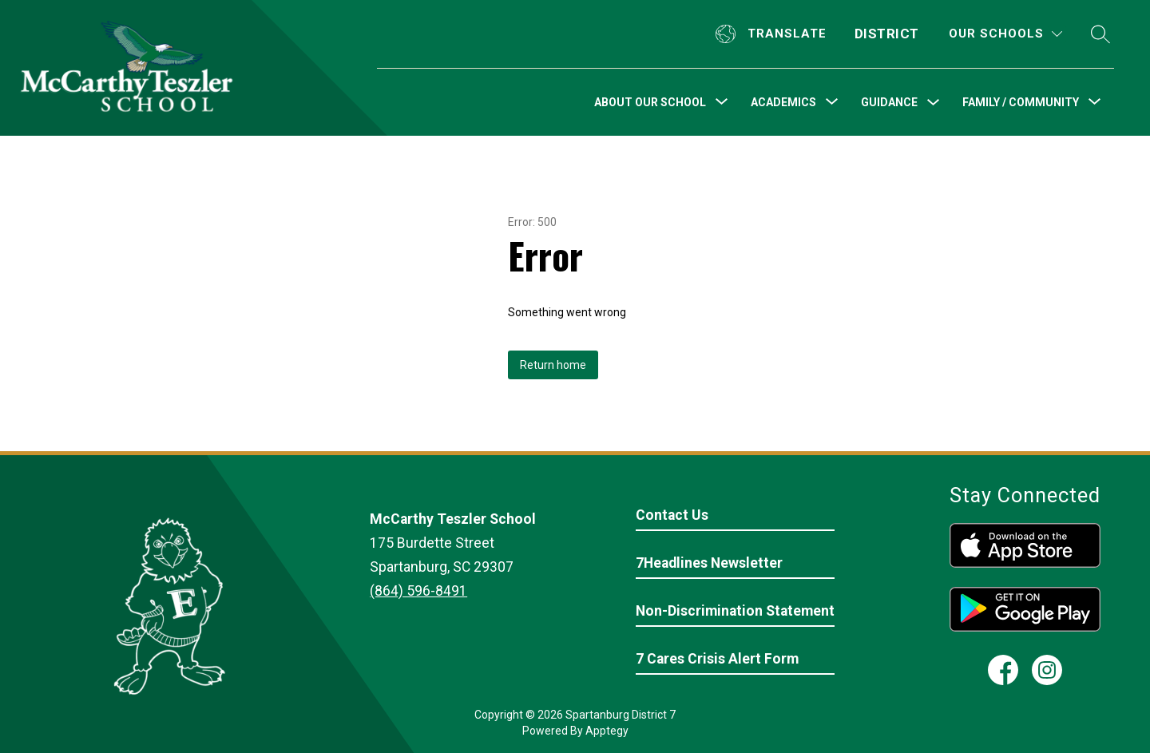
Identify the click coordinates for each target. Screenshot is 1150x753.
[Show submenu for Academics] (783, 102)
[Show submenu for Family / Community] (1020, 102)
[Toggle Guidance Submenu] (933, 102)
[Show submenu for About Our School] (650, 102)
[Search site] (1100, 34)
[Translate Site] (773, 34)
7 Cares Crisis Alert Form (717, 659)
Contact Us (672, 515)
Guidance (889, 102)
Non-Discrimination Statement (735, 611)
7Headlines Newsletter (709, 563)
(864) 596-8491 (418, 591)
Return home (553, 365)
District (887, 34)
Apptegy (607, 730)
